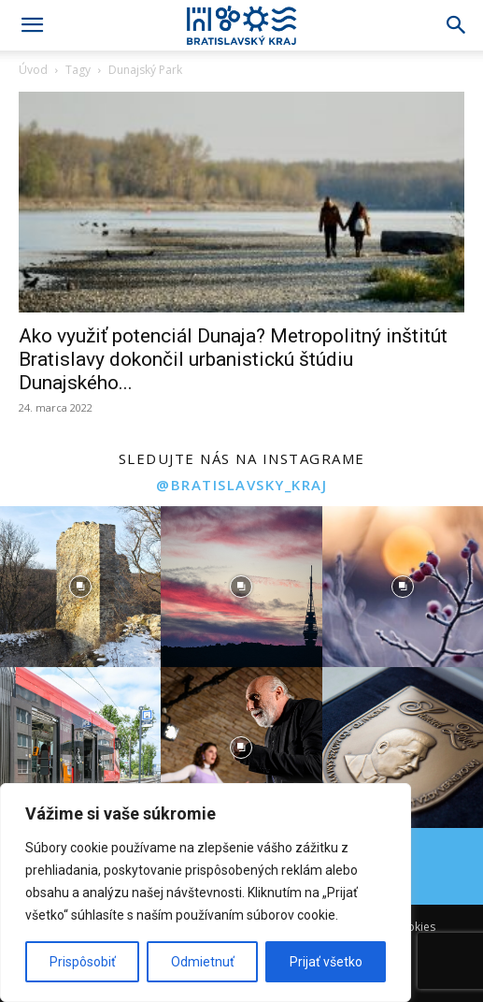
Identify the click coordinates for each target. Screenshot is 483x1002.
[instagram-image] (80, 586)
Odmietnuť (202, 961)
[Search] (457, 25)
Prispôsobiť (83, 961)
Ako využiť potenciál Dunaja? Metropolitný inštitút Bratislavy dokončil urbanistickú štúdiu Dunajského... (233, 359)
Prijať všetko (326, 961)
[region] (205, 892)
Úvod (33, 70)
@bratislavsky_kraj (241, 484)
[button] (32, 25)
